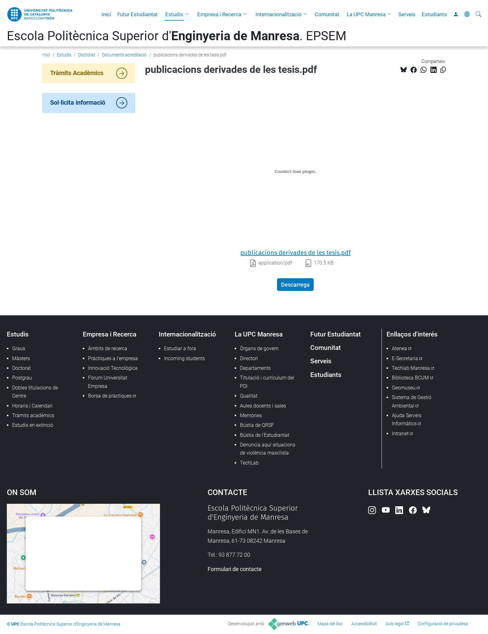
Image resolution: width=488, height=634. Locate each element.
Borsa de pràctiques (110, 396)
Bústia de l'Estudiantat (264, 435)
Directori (249, 358)
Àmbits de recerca (107, 348)
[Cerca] (478, 14)
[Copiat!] (443, 70)
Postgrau (22, 378)
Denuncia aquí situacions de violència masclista (267, 449)
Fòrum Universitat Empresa (107, 382)
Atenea (399, 348)
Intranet (400, 433)
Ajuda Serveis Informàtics (406, 419)
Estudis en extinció (32, 425)
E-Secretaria (405, 358)
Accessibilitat (364, 623)
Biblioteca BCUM (410, 378)
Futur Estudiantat (137, 14)
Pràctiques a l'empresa (113, 358)
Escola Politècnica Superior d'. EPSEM (176, 36)
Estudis (174, 14)
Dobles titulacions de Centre (35, 392)
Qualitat (248, 396)
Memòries (251, 415)
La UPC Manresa (366, 14)
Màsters (21, 358)
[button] (188, 14)
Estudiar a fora (180, 348)
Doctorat (86, 54)
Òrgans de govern (259, 348)
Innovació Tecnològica (113, 368)
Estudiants (434, 14)
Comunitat (327, 14)
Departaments (255, 368)
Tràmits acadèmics (33, 415)
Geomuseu (403, 388)
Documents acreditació (124, 54)
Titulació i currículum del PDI (267, 382)
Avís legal (395, 623)
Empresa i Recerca (219, 14)
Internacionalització (279, 14)
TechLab (249, 463)
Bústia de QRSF (257, 425)
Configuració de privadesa (443, 623)
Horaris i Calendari (32, 406)
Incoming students (184, 358)
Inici (106, 14)
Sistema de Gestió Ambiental (411, 401)
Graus (18, 348)
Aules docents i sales (263, 406)
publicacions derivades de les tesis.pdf (295, 252)
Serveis (406, 14)
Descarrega (295, 284)
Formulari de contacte (235, 569)
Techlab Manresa (411, 368)
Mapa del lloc (330, 623)
